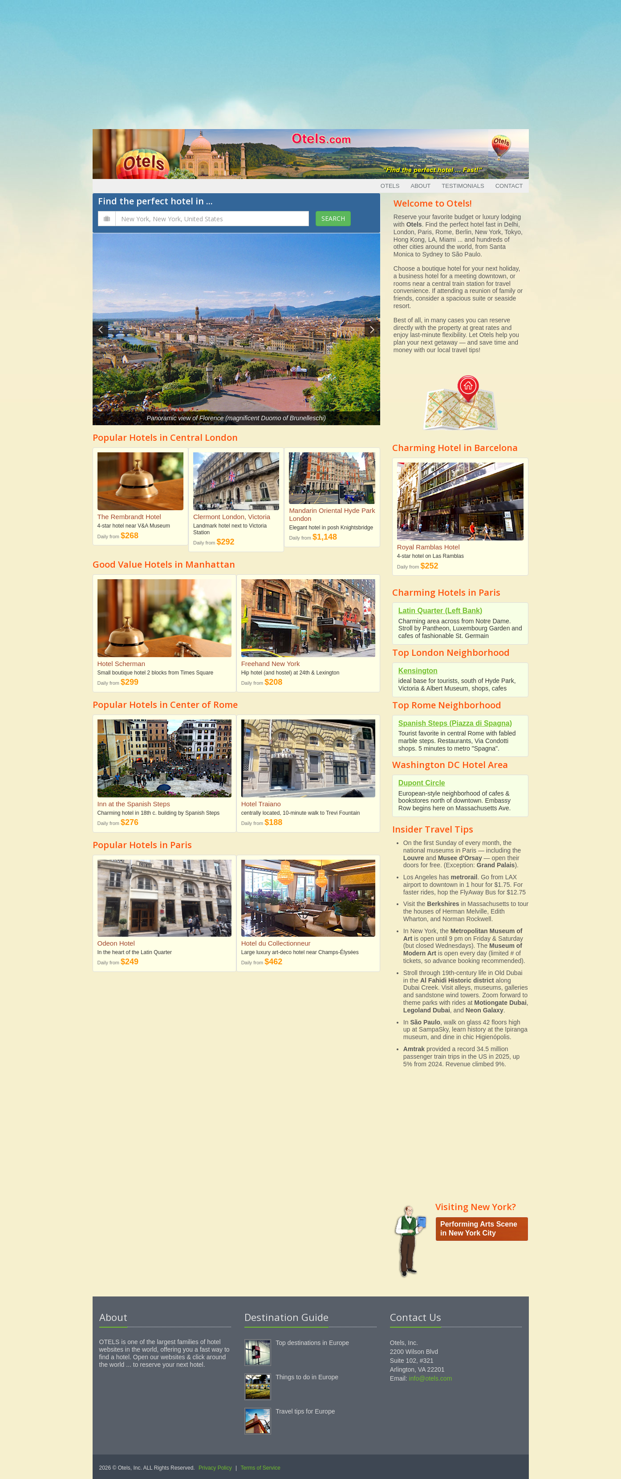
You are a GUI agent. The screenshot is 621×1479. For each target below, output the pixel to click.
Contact (509, 186)
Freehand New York (270, 663)
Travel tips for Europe (305, 1411)
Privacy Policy (215, 1468)
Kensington (418, 670)
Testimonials (463, 186)
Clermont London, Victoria (231, 516)
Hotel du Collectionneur (276, 943)
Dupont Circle (421, 783)
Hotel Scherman (121, 663)
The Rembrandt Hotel (129, 516)
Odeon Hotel (116, 943)
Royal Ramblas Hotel (428, 547)
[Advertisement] (311, 62)
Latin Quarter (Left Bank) (440, 610)
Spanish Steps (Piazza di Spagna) (455, 723)
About (420, 186)
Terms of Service (260, 1468)
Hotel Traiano (261, 804)
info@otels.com (430, 1378)
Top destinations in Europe (312, 1342)
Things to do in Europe (307, 1377)
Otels (390, 186)
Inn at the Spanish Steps (133, 804)
